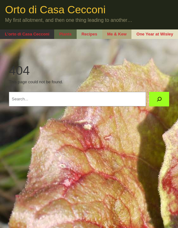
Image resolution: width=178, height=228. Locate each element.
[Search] (159, 99)
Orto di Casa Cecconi (55, 10)
